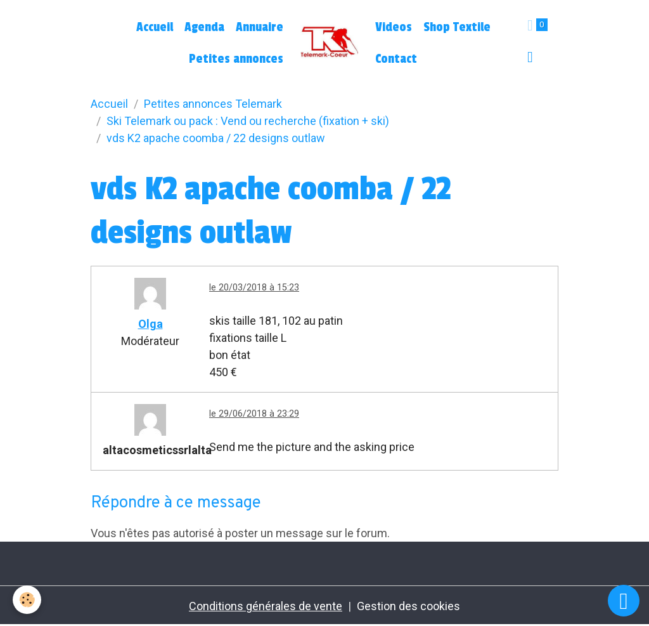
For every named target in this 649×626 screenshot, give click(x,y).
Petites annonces (236, 59)
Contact (396, 59)
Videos (393, 27)
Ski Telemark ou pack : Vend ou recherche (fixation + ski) (247, 120)
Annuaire (259, 27)
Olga (150, 323)
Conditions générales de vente (265, 606)
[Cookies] (27, 599)
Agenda (204, 27)
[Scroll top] (623, 600)
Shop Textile (457, 27)
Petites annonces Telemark (213, 103)
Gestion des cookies (408, 606)
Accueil (154, 27)
